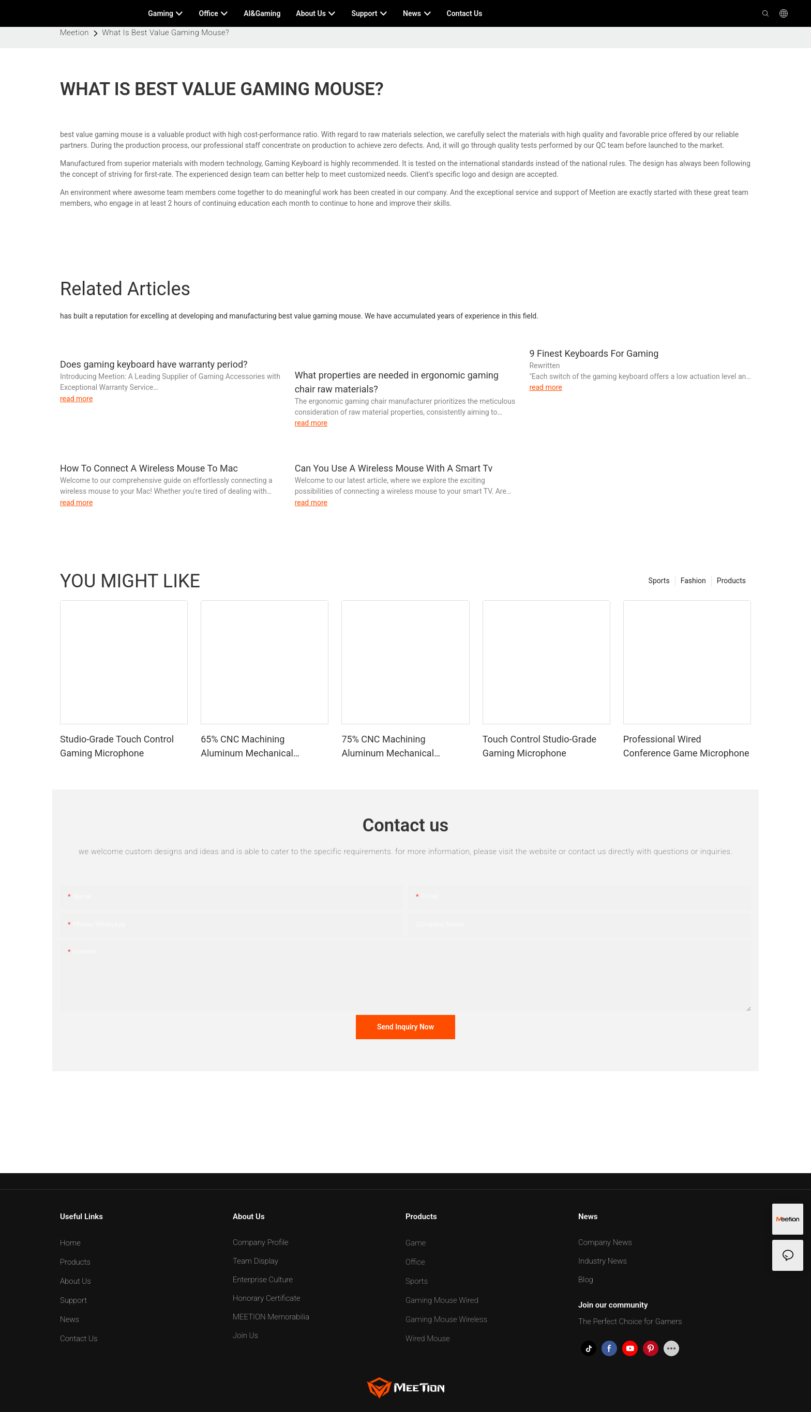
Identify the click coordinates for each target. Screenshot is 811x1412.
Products (731, 580)
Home (70, 1243)
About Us (75, 1281)
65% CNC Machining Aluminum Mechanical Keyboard (247, 747)
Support (73, 1300)
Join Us (245, 1335)
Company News (605, 1242)
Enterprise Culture (263, 1279)
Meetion (74, 32)
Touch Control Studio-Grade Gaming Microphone (539, 746)
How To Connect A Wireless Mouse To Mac (149, 468)
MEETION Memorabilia (271, 1317)
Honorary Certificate (267, 1298)
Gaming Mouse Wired (442, 1300)
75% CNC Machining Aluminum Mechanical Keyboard (387, 747)
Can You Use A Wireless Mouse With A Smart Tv (393, 468)
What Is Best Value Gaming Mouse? (165, 32)
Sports (659, 580)
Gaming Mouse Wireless (446, 1319)
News (69, 1319)
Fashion (693, 580)
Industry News (602, 1261)
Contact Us (79, 1338)
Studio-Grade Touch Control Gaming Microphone (117, 746)
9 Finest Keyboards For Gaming (593, 353)
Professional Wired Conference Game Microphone (686, 746)
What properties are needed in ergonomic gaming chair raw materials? (397, 382)
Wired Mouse (428, 1338)
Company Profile (261, 1242)
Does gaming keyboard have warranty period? (154, 364)
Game (416, 1243)
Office (415, 1262)
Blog (585, 1279)
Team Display (255, 1261)
